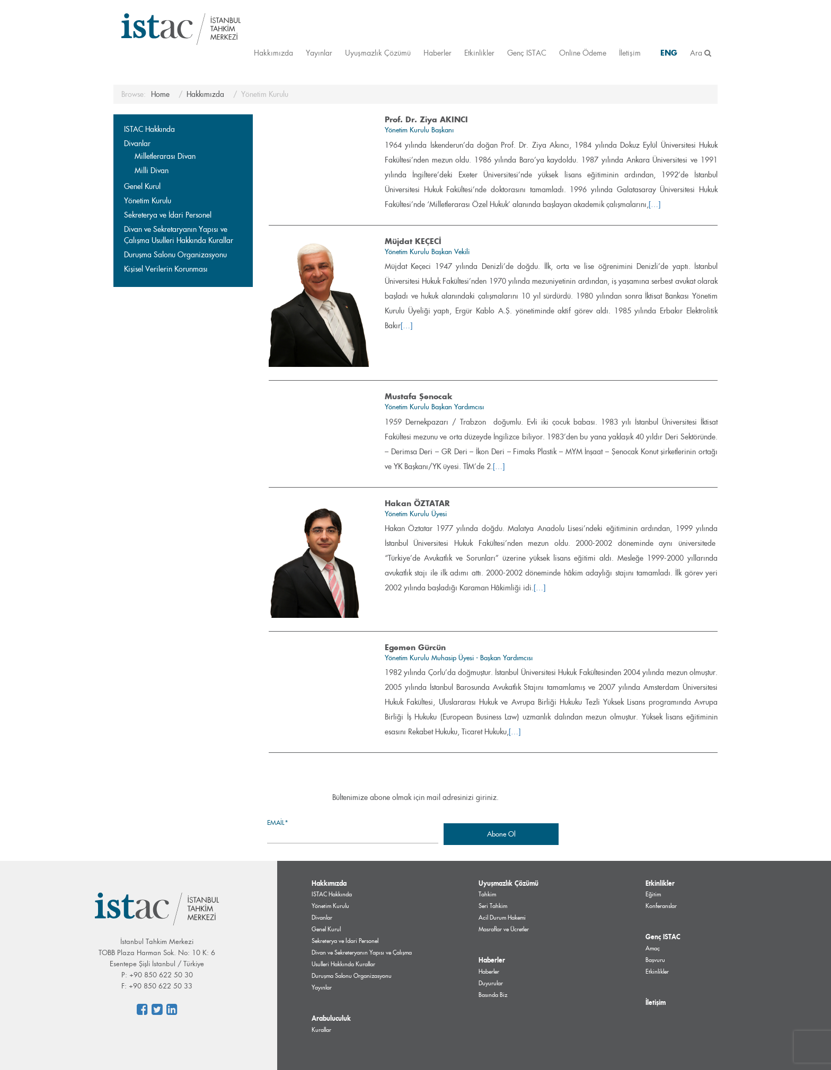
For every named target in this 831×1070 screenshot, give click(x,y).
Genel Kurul (142, 186)
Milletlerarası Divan (165, 156)
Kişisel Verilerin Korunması (166, 269)
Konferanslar (661, 906)
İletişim (630, 53)
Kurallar (321, 1029)
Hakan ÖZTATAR (417, 503)
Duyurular (491, 983)
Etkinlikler (479, 53)
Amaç (653, 948)
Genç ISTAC (526, 53)
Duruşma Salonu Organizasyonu (175, 254)
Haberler (437, 53)
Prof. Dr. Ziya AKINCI (426, 119)
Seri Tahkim (493, 906)
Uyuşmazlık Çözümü (378, 53)
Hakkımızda (273, 53)
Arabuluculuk (331, 1018)
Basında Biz (493, 995)
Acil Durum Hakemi (502, 917)
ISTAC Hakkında (149, 129)
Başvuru (655, 960)
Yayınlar (319, 53)
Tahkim (487, 894)
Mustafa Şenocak (419, 396)
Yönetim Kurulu (147, 200)
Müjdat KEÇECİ (413, 241)
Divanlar (137, 143)
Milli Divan (152, 170)
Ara (700, 53)
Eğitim (653, 894)
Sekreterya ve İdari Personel (167, 215)
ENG (668, 53)
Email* (352, 830)
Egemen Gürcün (415, 647)
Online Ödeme (582, 53)
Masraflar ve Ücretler (504, 929)
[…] (654, 204)
